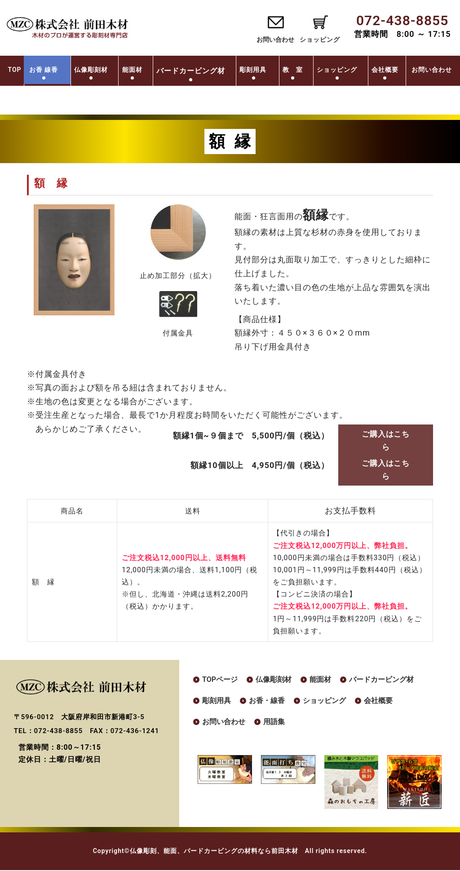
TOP (37, 69)
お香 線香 (73, 69)
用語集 (274, 723)
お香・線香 (267, 701)
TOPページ (220, 680)
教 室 (323, 69)
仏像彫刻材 (120, 69)
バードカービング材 (381, 680)
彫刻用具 (284, 69)
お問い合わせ (270, 39)
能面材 (162, 69)
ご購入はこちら (385, 440)
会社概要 (415, 69)
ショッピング (367, 69)
